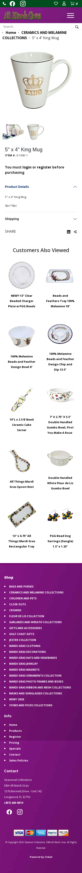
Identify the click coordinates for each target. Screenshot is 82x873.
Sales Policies (18, 760)
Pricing (14, 743)
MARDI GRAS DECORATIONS (27, 652)
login (27, 167)
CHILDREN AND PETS (23, 598)
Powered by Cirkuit (41, 856)
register (44, 167)
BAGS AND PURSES (21, 586)
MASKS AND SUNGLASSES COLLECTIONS (35, 693)
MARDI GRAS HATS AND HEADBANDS (33, 658)
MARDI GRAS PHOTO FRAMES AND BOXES (36, 681)
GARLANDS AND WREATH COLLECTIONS (35, 622)
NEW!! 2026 (16, 699)
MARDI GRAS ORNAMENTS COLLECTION (35, 675)
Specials (15, 748)
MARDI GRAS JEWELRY (23, 664)
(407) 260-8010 (13, 803)
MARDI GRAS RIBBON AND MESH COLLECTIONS (40, 687)
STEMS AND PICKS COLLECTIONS (30, 705)
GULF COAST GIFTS (21, 634)
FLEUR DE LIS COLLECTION (26, 616)
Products (15, 731)
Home (13, 725)
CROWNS (15, 610)
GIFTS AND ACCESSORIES (25, 628)
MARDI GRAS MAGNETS (24, 670)
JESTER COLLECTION (22, 640)
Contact (14, 754)
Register (15, 737)
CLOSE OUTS (17, 604)
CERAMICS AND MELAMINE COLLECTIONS (36, 592)
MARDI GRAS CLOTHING (24, 646)
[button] (4, 3)
